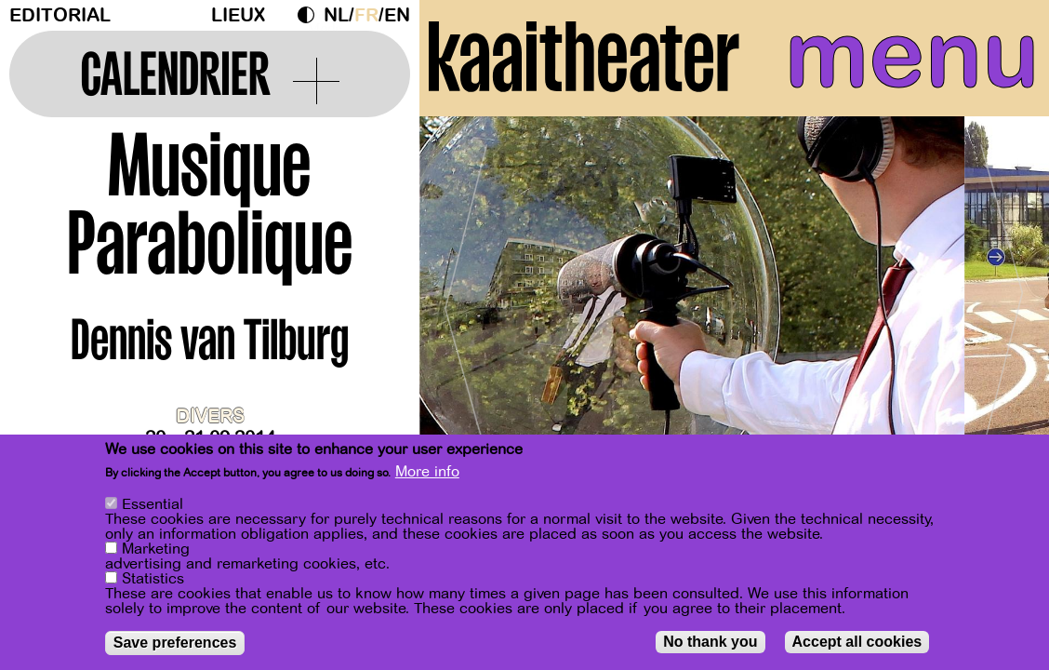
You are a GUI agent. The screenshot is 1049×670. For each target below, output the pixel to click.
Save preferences (175, 642)
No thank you (710, 642)
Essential (152, 504)
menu (912, 56)
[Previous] (466, 302)
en (397, 15)
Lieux (238, 15)
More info (427, 471)
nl (336, 15)
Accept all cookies (857, 642)
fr (366, 15)
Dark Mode (310, 15)
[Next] (1002, 302)
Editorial (60, 15)
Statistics (153, 579)
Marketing (156, 549)
